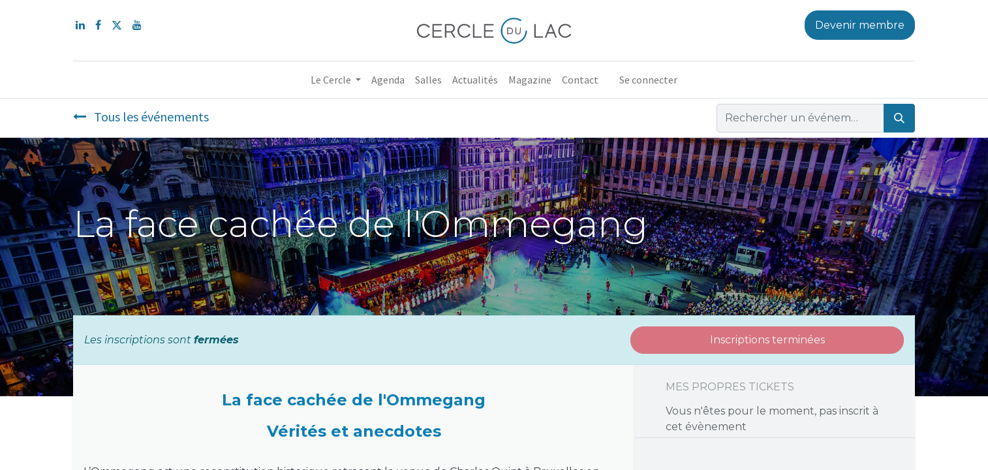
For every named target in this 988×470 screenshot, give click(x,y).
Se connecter (648, 79)
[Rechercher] (899, 118)
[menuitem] (388, 80)
